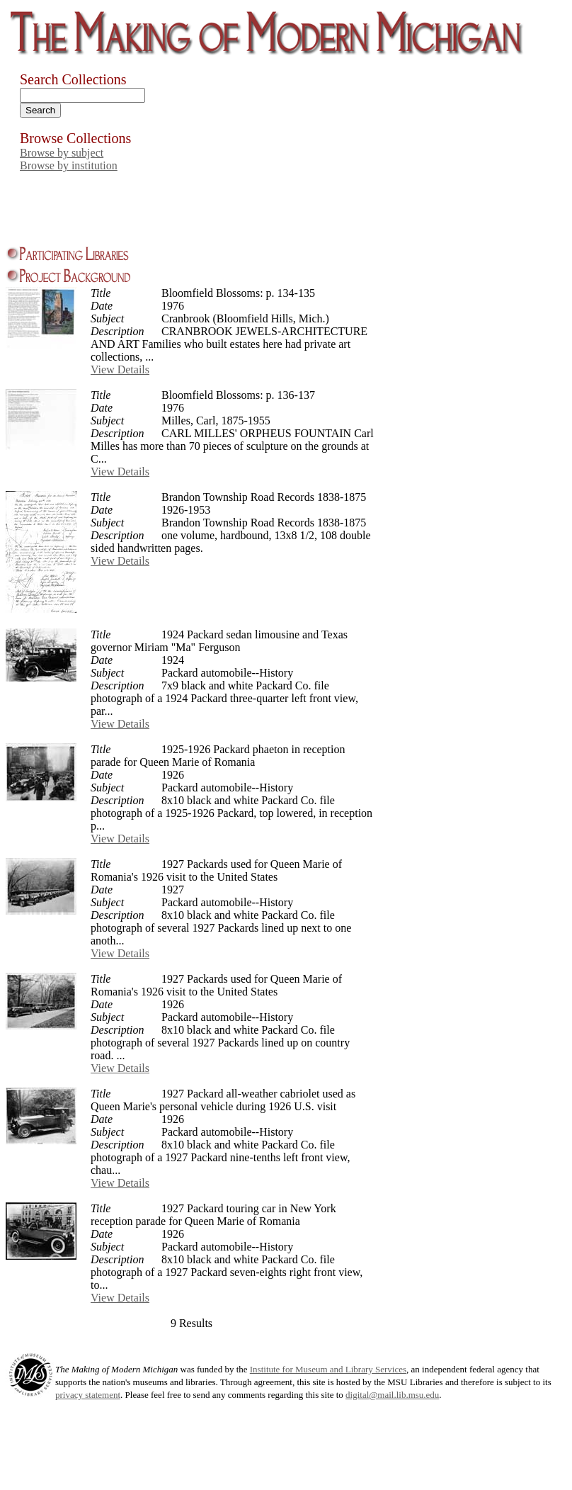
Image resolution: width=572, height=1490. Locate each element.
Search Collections (73, 79)
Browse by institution (69, 165)
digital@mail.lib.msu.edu (392, 1394)
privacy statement (87, 1394)
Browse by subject (61, 153)
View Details (120, 369)
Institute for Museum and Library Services (328, 1369)
